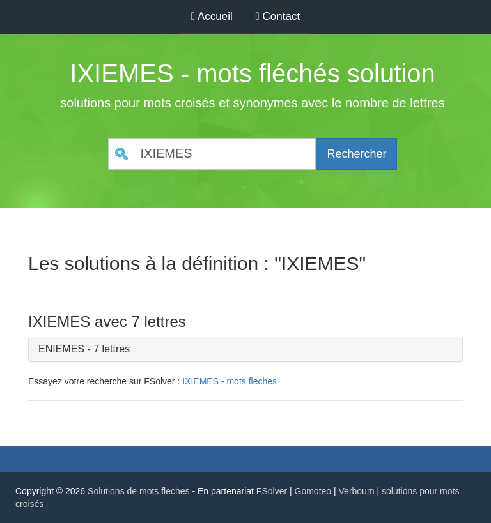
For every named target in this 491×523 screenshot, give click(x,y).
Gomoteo (313, 491)
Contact (278, 16)
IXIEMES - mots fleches (229, 381)
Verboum (357, 491)
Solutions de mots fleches (139, 491)
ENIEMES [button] (61, 349)
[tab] (245, 349)
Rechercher (356, 154)
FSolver (271, 491)
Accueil (212, 16)
